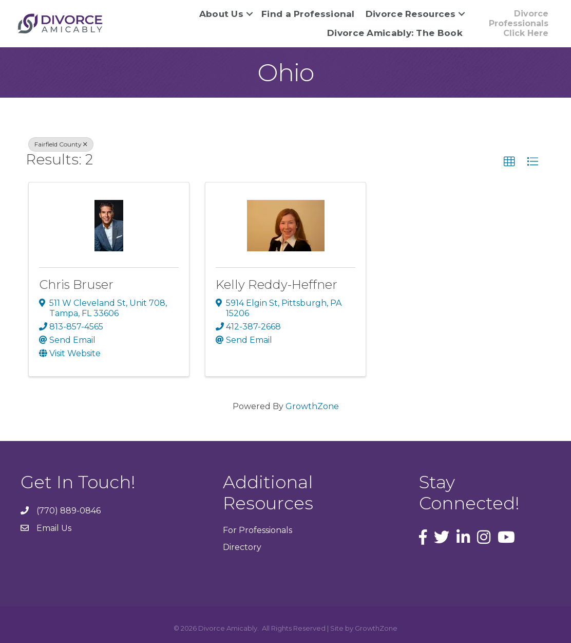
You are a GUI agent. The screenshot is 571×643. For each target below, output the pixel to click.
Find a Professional (308, 14)
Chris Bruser (76, 284)
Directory (242, 547)
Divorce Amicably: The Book (395, 33)
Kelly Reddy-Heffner (276, 284)
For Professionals (257, 530)
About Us (221, 14)
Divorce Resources (410, 14)
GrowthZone (312, 406)
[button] (509, 162)
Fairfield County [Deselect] (60, 144)
